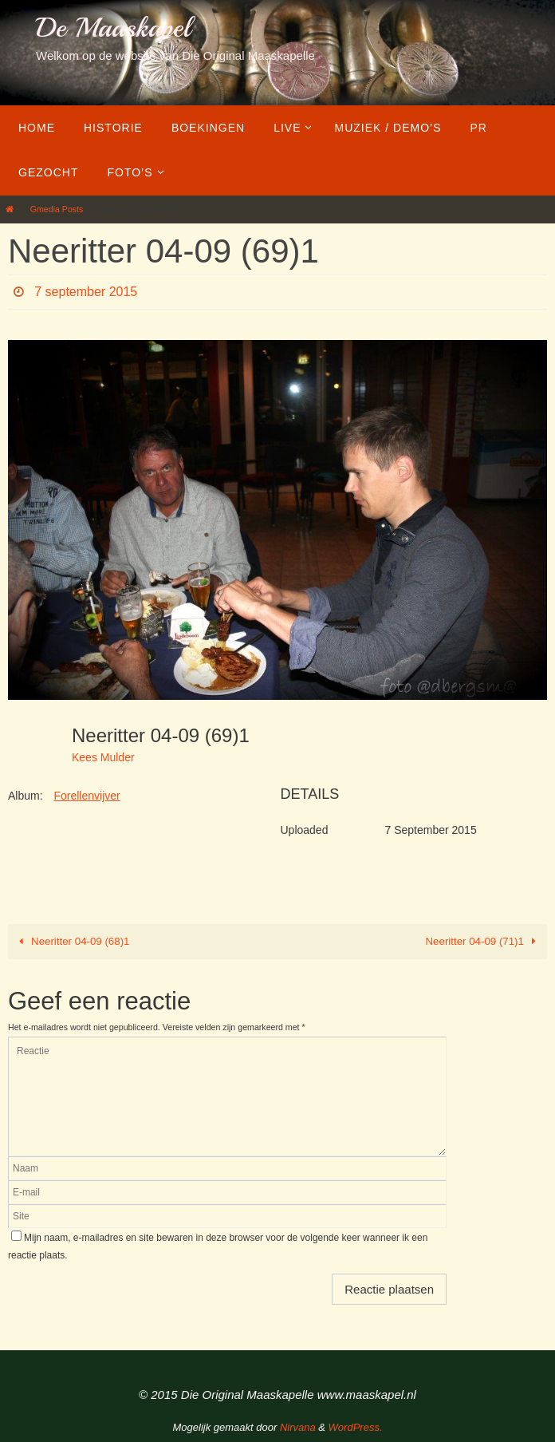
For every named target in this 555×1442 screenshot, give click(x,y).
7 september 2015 (85, 291)
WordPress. (356, 1427)
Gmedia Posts (57, 209)
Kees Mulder (103, 757)
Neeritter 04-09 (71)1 (484, 941)
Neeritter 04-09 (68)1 (72, 941)
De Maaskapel (113, 27)
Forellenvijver (86, 795)
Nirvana (298, 1427)
